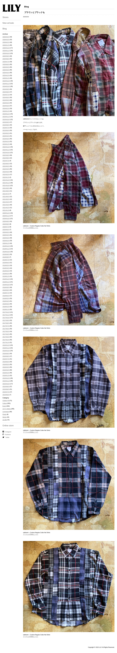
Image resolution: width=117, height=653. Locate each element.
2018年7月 (6, 293)
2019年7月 (6, 260)
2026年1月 (6, 45)
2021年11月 (6, 183)
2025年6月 (6, 64)
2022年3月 (6, 172)
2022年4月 (6, 169)
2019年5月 (6, 265)
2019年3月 (6, 271)
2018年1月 (6, 309)
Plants (4, 414)
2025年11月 (6, 50)
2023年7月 (6, 128)
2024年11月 (6, 83)
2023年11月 (6, 116)
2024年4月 (6, 103)
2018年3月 (6, 304)
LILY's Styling (7, 409)
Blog (5, 29)
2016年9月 (6, 353)
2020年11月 (6, 216)
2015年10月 (6, 384)
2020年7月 (6, 227)
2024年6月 (6, 97)
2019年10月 (6, 251)
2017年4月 (6, 334)
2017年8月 (6, 323)
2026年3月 (6, 39)
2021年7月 (6, 194)
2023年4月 (6, 136)
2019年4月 (6, 268)
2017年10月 (6, 317)
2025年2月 (6, 75)
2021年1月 (6, 210)
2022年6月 (6, 163)
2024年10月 (6, 86)
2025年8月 (6, 59)
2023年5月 (6, 133)
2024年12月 (6, 81)
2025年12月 (6, 48)
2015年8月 (6, 389)
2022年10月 (6, 152)
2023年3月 (6, 139)
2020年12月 (6, 213)
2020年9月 (6, 221)
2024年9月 (6, 89)
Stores (5, 17)
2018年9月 (6, 287)
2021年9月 (6, 188)
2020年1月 (6, 243)
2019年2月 (6, 273)
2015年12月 (6, 378)
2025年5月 (6, 67)
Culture (5, 403)
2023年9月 (6, 122)
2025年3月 (6, 72)
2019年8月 (6, 257)
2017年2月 (6, 340)
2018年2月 (6, 306)
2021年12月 (6, 180)
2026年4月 (6, 37)
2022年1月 (6, 177)
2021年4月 (6, 202)
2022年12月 (6, 147)
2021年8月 (6, 191)
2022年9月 (6, 155)
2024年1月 (6, 111)
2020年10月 (6, 218)
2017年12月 (6, 312)
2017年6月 (6, 329)
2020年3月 (6, 238)
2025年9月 (6, 56)
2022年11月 (6, 150)
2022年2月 (6, 174)
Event (4, 406)
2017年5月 (6, 331)
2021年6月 (6, 196)
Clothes (5, 400)
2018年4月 (6, 301)
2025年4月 (6, 70)
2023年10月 (6, 119)
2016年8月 (6, 356)
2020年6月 (6, 229)
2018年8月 (6, 290)
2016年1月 (6, 375)
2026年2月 (6, 42)
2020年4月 (6, 235)
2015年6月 (6, 395)
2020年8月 (6, 224)
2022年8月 (6, 158)
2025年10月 (6, 53)
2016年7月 (6, 359)
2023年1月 (6, 144)
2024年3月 (6, 106)
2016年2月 (6, 373)
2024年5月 (6, 100)
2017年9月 (6, 320)
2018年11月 (6, 282)
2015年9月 (6, 386)
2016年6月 (6, 362)
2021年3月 (6, 205)
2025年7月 (6, 61)
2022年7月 (6, 161)
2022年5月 (6, 166)
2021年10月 (6, 185)
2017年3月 (6, 337)
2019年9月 (6, 254)
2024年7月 (6, 94)
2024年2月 (6, 108)
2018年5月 (6, 298)
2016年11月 (6, 348)
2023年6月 (6, 130)
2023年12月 (6, 114)
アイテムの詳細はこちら (30, 228)
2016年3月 (6, 370)
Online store (8, 425)
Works (4, 417)
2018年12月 (6, 279)
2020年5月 (6, 232)
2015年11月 (6, 381)
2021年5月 (6, 199)
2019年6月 (6, 262)
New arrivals (8, 23)
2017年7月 (6, 326)
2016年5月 (6, 364)
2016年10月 (6, 350)
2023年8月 (6, 125)
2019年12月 (6, 246)
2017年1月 (6, 342)
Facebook (7, 434)
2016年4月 (6, 367)
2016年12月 (6, 345)
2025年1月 (6, 78)
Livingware (6, 411)
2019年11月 (6, 249)
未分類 (5, 420)
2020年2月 (6, 240)
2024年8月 (6, 92)
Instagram (7, 432)
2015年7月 (6, 392)
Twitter (6, 437)
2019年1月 (6, 276)
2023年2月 (6, 141)
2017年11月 (6, 315)
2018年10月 (6, 284)
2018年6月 (6, 296)
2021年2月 (6, 207)
